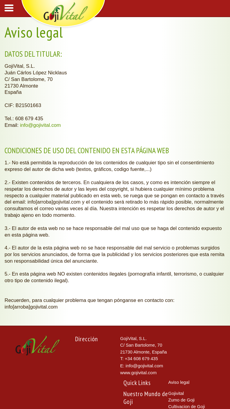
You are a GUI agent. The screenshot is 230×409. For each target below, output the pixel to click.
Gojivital (176, 393)
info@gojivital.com (40, 125)
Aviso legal (179, 382)
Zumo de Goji (181, 400)
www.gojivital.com (138, 372)
